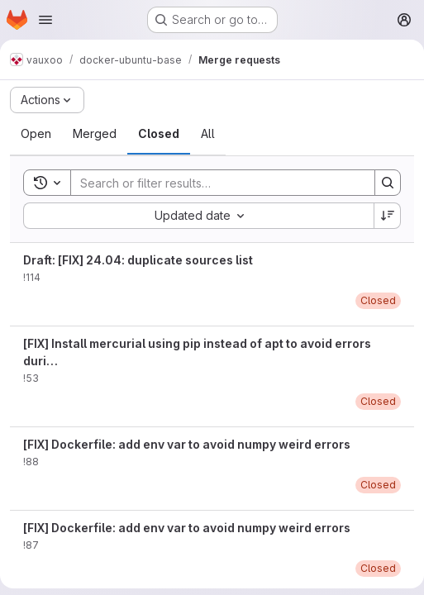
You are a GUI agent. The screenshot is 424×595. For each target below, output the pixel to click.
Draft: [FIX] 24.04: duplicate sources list (138, 260)
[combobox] (198, 215)
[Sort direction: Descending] (387, 215)
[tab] (36, 134)
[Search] (214, 183)
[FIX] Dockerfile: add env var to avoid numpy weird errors (186, 444)
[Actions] (47, 100)
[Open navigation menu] (45, 20)
